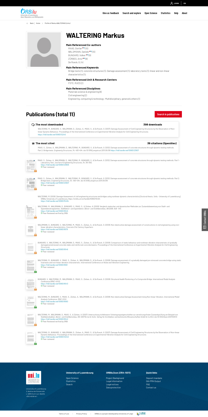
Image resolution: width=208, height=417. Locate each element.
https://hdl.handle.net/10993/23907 (125, 150)
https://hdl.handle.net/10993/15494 (55, 201)
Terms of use (64, 413)
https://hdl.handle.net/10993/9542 (54, 319)
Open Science (151, 13)
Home (38, 23)
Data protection (114, 387)
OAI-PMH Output (154, 381)
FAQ (149, 384)
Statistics (165, 13)
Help (176, 13)
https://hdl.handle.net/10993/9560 (54, 301)
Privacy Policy (81, 413)
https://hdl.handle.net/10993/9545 (54, 211)
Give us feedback (111, 13)
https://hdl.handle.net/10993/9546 (54, 249)
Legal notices (113, 384)
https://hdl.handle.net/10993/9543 (54, 283)
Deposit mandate (155, 378)
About (184, 13)
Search (70, 384)
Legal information (115, 381)
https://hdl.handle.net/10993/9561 (54, 265)
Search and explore (132, 13)
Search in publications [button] (168, 114)
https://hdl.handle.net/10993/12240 (52, 134)
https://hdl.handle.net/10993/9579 (54, 229)
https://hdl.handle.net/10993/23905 (55, 165)
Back (32, 23)
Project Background (116, 378)
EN (185, 3)
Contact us (152, 387)
